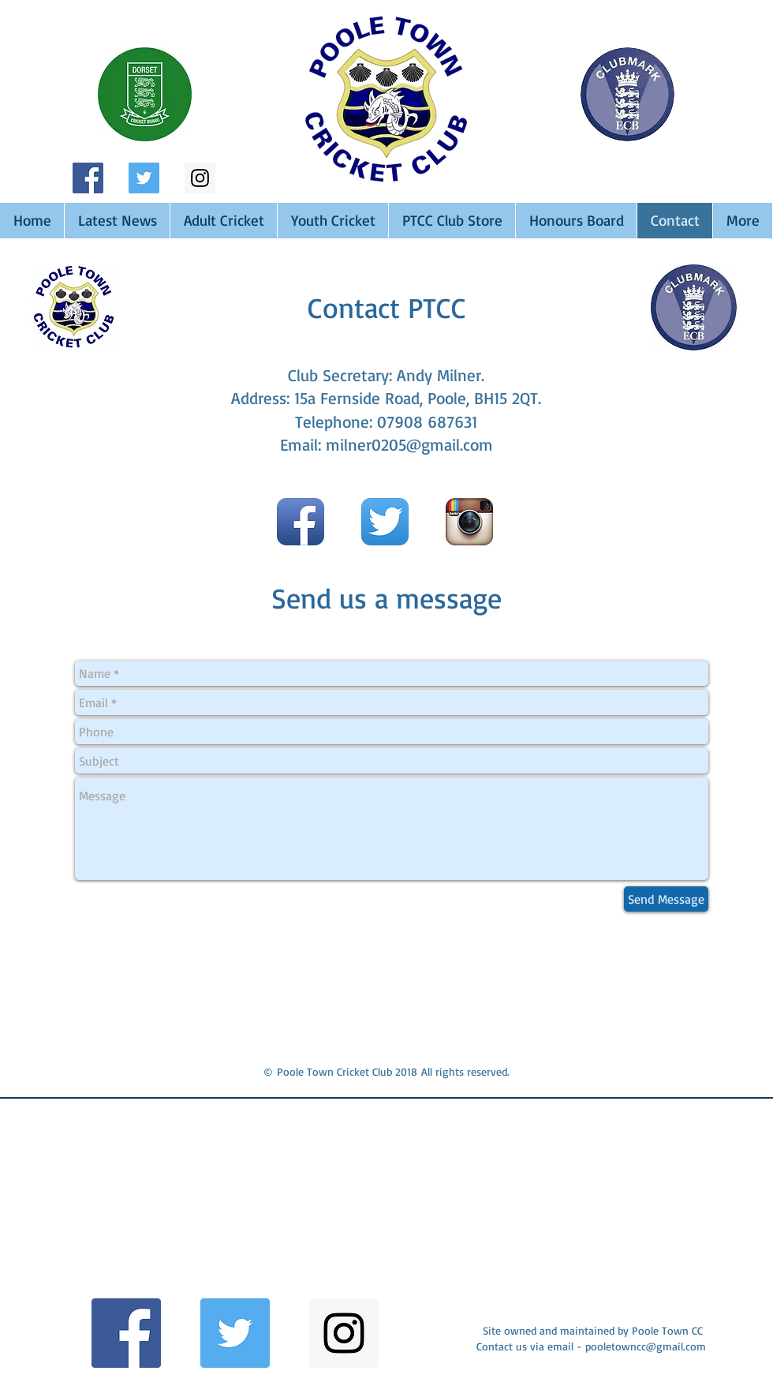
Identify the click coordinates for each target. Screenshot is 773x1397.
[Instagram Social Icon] (200, 178)
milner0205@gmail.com (409, 444)
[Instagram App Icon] (469, 521)
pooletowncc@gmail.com (645, 1346)
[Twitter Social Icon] (144, 178)
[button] (137, 1206)
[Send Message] (666, 899)
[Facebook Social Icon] (88, 178)
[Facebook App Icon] (300, 521)
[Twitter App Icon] (385, 521)
